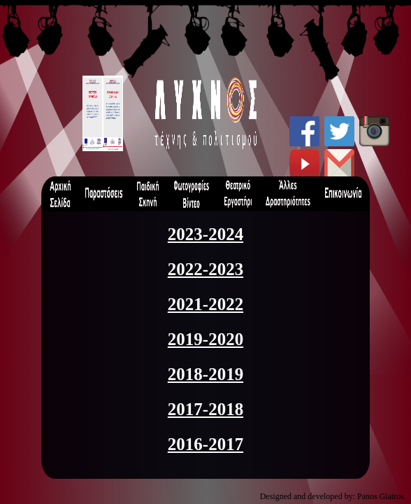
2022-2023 (205, 269)
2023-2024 (205, 234)
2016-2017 (205, 444)
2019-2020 (205, 339)
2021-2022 (205, 304)
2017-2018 (205, 409)
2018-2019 (205, 374)
